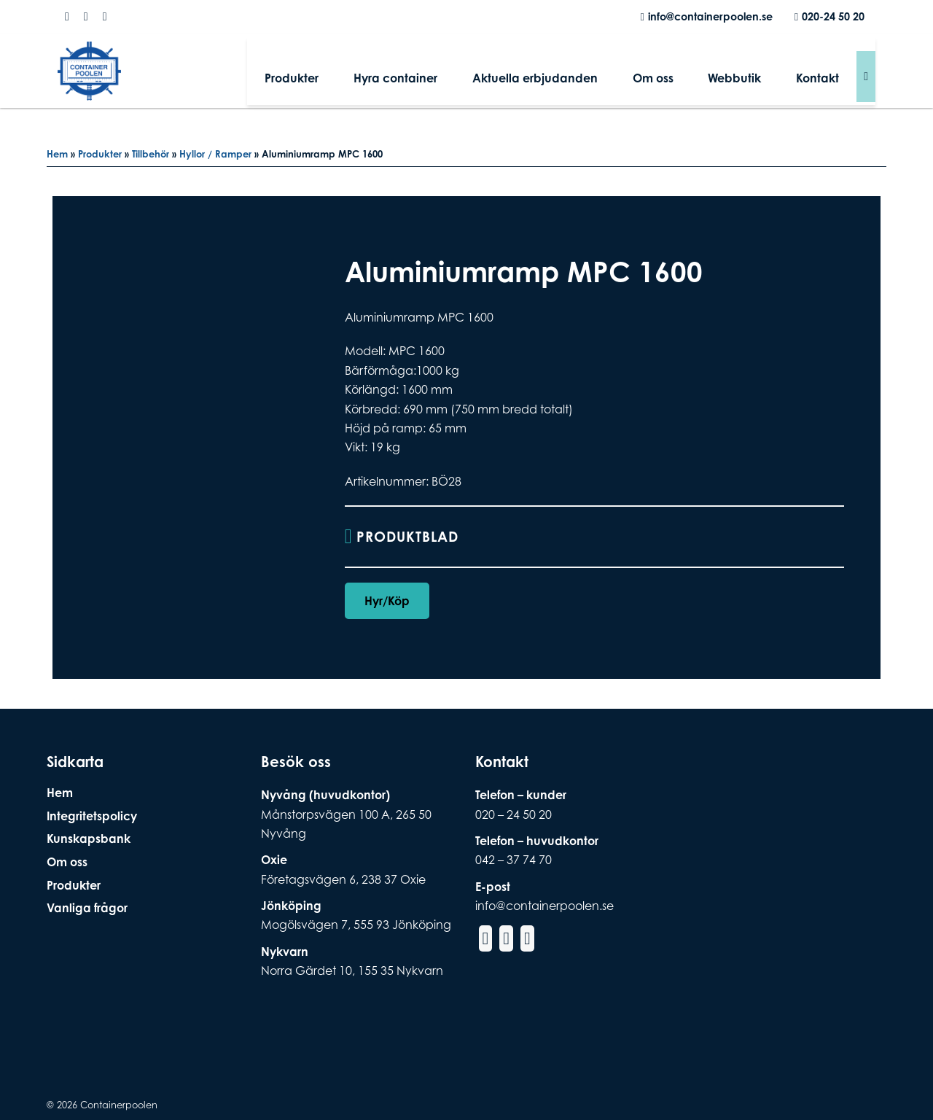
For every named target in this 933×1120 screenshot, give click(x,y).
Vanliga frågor (87, 908)
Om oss (685, 76)
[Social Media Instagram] (86, 17)
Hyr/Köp (387, 601)
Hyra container (454, 76)
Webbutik (754, 76)
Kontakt (824, 76)
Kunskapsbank (88, 838)
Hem (57, 154)
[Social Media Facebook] (67, 17)
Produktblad (410, 537)
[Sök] (865, 76)
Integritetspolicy (92, 816)
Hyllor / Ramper (215, 154)
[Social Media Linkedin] (104, 17)
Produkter (363, 76)
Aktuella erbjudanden (580, 76)
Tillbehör (150, 154)
